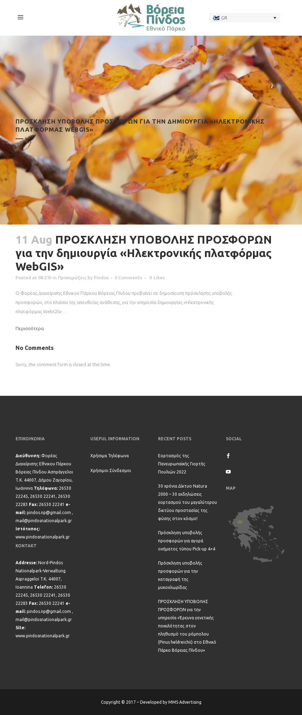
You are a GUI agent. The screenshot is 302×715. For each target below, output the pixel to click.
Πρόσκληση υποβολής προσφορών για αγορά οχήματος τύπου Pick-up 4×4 (186, 540)
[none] (244, 17)
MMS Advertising (184, 702)
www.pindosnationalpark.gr (43, 537)
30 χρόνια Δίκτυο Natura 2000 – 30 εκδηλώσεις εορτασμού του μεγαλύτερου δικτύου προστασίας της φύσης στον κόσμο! (187, 502)
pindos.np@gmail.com (49, 512)
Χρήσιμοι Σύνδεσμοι (110, 470)
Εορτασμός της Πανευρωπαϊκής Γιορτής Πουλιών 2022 (181, 463)
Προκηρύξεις (72, 277)
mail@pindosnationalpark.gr (44, 520)
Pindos (101, 277)
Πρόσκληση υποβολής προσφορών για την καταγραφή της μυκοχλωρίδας (180, 575)
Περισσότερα (30, 328)
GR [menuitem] (224, 17)
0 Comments (128, 277)
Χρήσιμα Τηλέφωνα (109, 455)
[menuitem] (244, 17)
